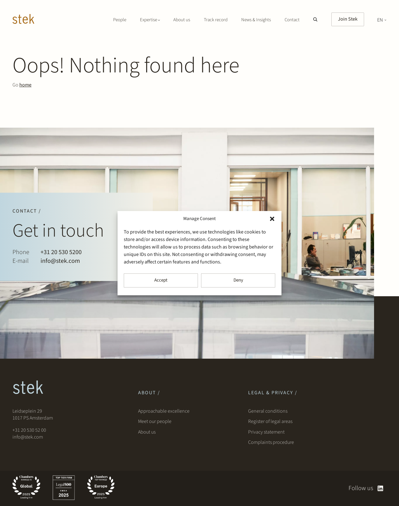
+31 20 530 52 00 (29, 430)
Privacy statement (266, 432)
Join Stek (348, 19)
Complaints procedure (271, 442)
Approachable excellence (164, 411)
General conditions (267, 411)
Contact (292, 20)
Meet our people (154, 421)
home (25, 84)
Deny (238, 280)
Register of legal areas (270, 421)
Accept (160, 280)
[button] (272, 219)
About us (181, 20)
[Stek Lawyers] (23, 20)
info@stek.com (60, 261)
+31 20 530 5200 (61, 252)
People (119, 20)
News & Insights (256, 20)
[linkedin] (380, 488)
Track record (216, 20)
